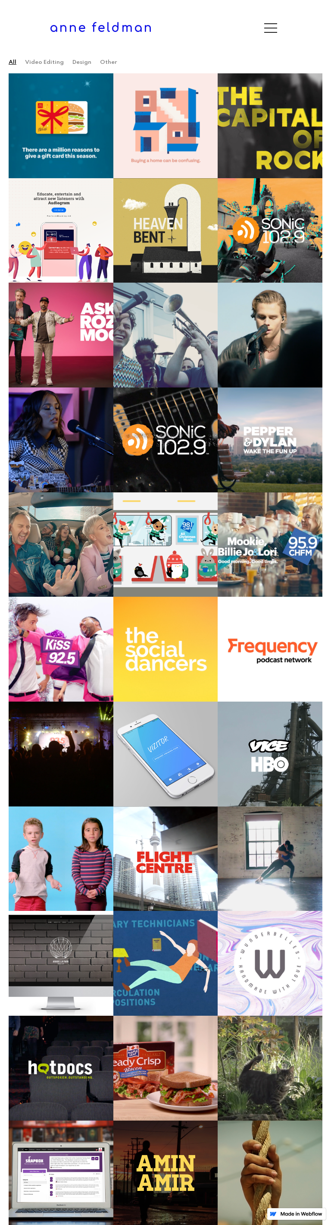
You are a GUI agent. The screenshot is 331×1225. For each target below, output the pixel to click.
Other (108, 62)
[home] (101, 28)
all (12, 62)
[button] (270, 28)
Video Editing (44, 62)
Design (81, 62)
